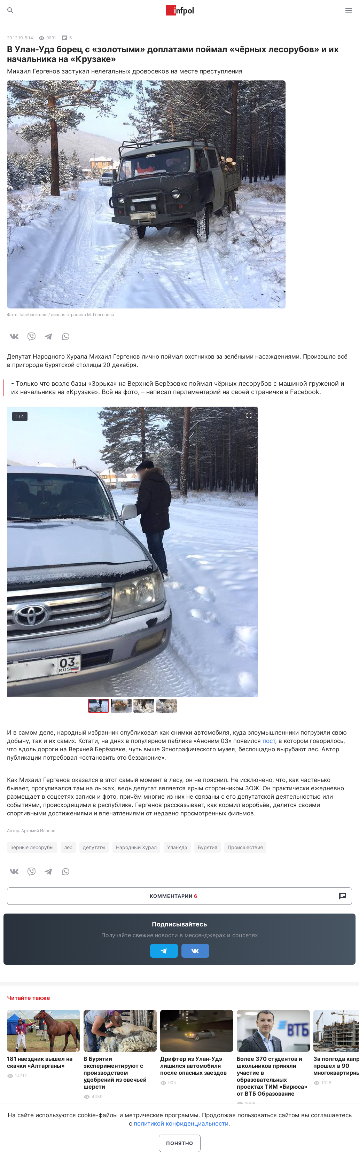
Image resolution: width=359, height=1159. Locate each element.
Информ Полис (180, 10)
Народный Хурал (136, 847)
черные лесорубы (32, 847)
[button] (122, 705)
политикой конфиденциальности (181, 1123)
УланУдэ (177, 847)
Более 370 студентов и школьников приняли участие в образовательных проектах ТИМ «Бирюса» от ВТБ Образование (272, 1076)
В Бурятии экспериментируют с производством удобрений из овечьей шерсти (115, 1072)
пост (269, 740)
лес (68, 847)
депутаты (94, 847)
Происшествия (245, 847)
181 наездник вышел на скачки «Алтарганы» (39, 1062)
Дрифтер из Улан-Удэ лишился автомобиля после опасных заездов (193, 1065)
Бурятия (207, 847)
